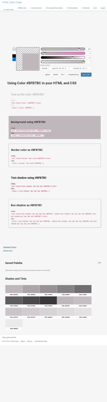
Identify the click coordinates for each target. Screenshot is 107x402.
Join (95, 8)
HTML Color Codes (12, 2)
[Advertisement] (53, 27)
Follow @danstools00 (9, 337)
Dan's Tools (14, 341)
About (22, 341)
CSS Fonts (8, 251)
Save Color (86, 75)
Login (102, 8)
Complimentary (73, 75)
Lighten (47, 75)
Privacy (29, 341)
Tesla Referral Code (40, 341)
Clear (99, 263)
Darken (55, 75)
